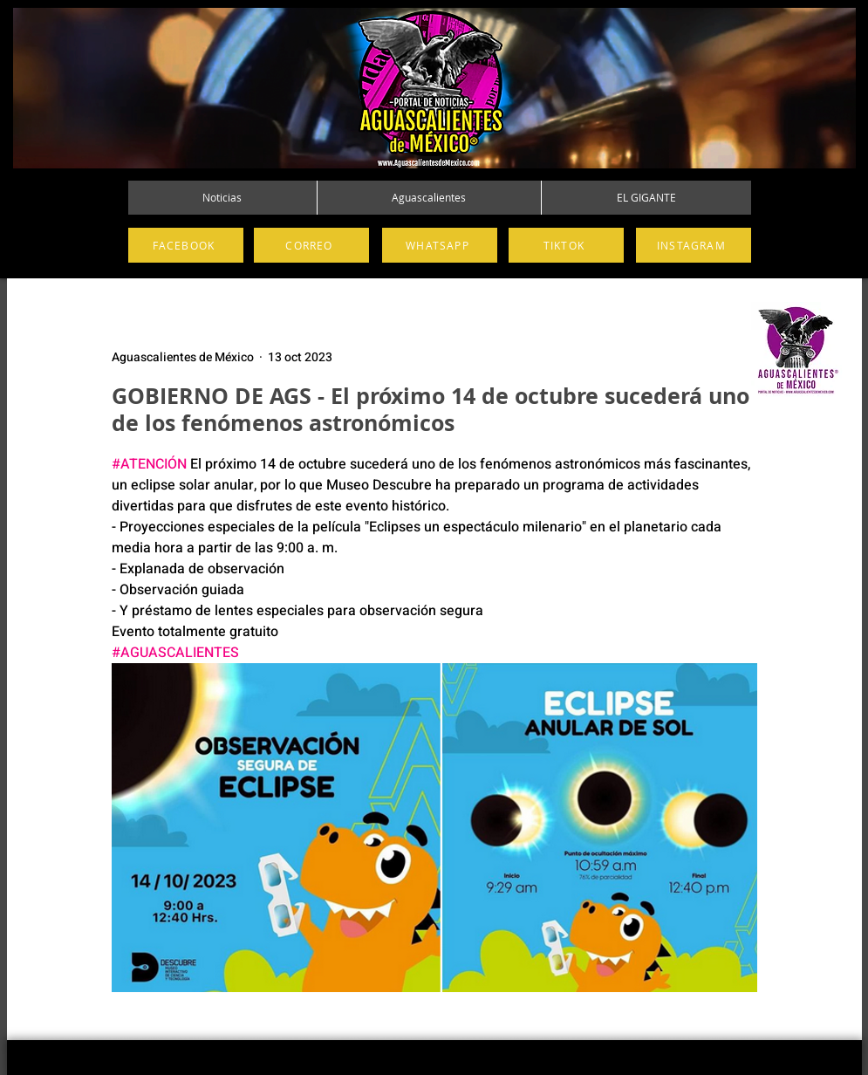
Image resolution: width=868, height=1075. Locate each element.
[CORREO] (311, 245)
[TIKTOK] (566, 245)
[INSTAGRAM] (693, 245)
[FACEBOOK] (185, 245)
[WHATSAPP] (439, 245)
